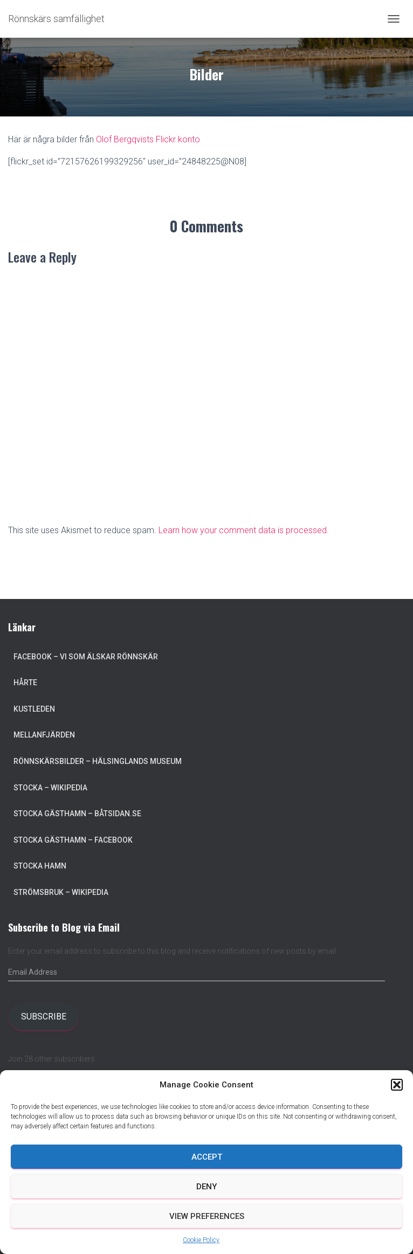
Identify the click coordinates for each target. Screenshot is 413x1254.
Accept (206, 1157)
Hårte (25, 682)
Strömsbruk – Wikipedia (60, 892)
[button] (396, 1084)
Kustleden (34, 709)
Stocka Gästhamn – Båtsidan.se (77, 813)
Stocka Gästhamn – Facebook (73, 840)
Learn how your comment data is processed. (244, 530)
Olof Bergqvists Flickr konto (148, 139)
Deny (206, 1186)
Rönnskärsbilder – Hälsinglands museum (97, 761)
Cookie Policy (201, 1240)
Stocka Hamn (39, 866)
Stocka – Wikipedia (50, 787)
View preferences (206, 1216)
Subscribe (43, 1016)
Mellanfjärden (44, 735)
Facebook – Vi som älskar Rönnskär (85, 656)
